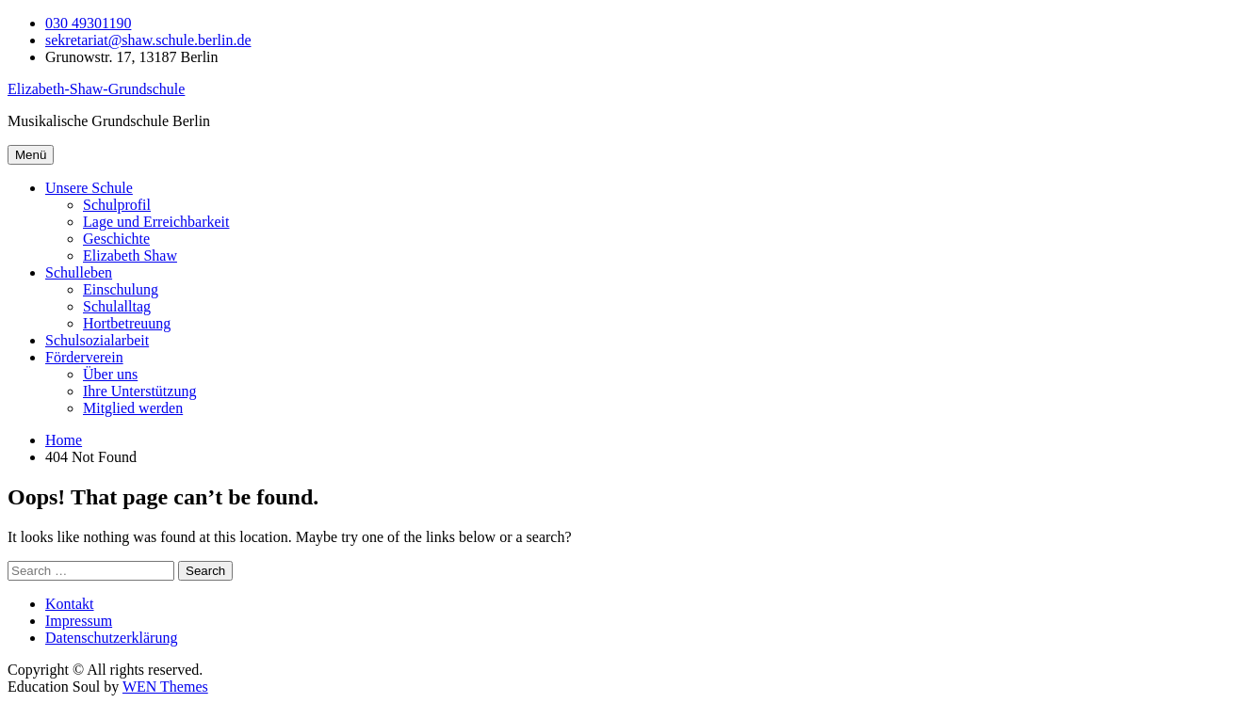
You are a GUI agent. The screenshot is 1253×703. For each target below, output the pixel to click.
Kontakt (69, 604)
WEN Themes (165, 687)
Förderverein (84, 357)
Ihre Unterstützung (139, 391)
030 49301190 (88, 23)
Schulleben (78, 272)
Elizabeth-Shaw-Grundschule (96, 89)
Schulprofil (117, 205)
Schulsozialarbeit (97, 340)
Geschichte (116, 239)
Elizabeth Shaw (130, 256)
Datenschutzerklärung (111, 638)
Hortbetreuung (127, 323)
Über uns (110, 374)
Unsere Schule (89, 188)
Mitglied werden (133, 408)
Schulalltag (117, 306)
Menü (30, 155)
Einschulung (120, 289)
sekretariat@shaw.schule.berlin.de (148, 40)
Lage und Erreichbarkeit (156, 222)
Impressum (78, 621)
